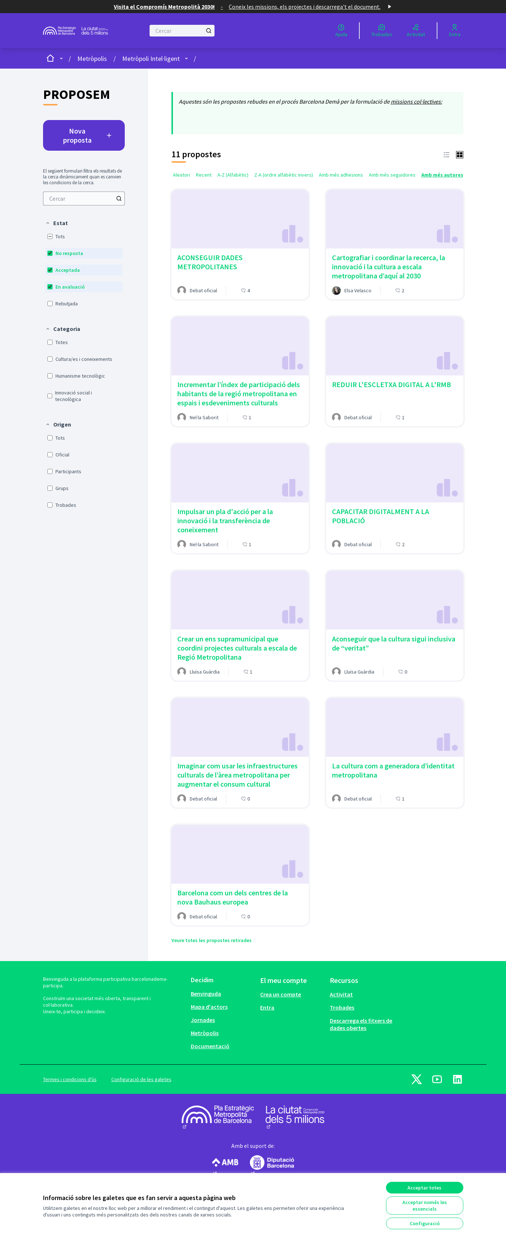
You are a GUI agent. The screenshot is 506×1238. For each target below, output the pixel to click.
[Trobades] (381, 30)
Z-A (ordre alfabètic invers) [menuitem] (283, 174)
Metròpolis (92, 58)
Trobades (342, 1007)
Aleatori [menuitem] (181, 174)
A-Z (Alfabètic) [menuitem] (232, 174)
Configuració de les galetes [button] (141, 1079)
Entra (267, 1007)
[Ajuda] (341, 30)
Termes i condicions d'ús (70, 1079)
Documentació (210, 1046)
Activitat (341, 994)
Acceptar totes (424, 1187)
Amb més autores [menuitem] (442, 174)
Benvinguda (206, 993)
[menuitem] (84, 198)
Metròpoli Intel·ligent (151, 58)
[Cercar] (182, 30)
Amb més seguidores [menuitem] (392, 174)
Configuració (425, 1223)
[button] (56, 223)
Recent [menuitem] (204, 174)
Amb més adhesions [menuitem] (341, 174)
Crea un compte (280, 994)
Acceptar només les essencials (424, 1205)
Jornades (203, 1019)
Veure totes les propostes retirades (211, 940)
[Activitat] (416, 30)
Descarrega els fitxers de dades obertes (361, 1024)
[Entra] (454, 30)
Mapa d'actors (209, 1006)
